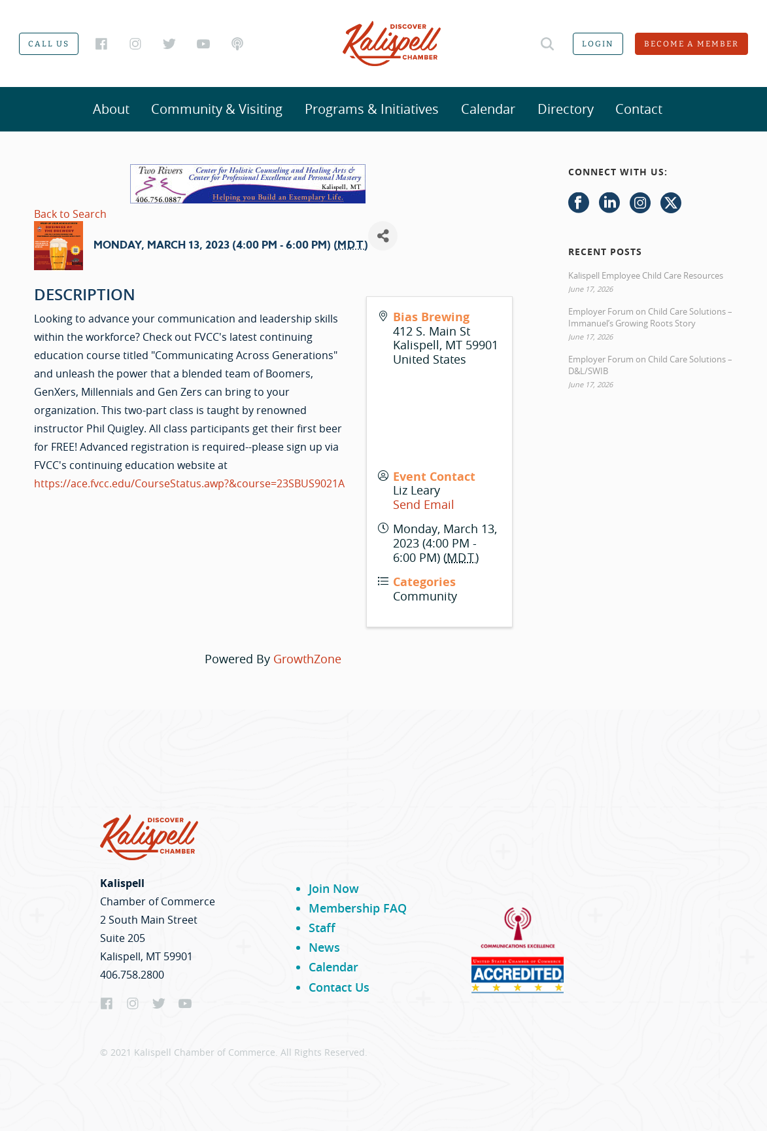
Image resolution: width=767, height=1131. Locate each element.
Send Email (423, 504)
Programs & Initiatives (372, 109)
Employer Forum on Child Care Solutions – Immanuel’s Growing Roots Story (650, 317)
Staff (322, 927)
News (324, 947)
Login (598, 43)
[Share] (383, 236)
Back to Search (70, 214)
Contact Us (339, 987)
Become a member (691, 43)
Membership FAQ (358, 908)
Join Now (334, 888)
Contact (638, 109)
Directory (565, 109)
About (111, 109)
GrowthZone (307, 659)
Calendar (488, 109)
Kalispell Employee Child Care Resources (645, 275)
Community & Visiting (216, 109)
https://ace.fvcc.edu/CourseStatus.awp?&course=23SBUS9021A (189, 483)
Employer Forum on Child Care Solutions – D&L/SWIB (650, 365)
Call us (48, 43)
